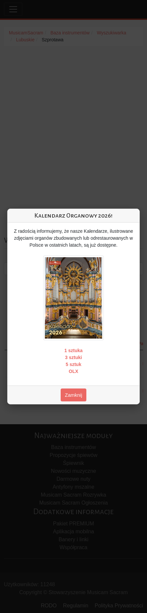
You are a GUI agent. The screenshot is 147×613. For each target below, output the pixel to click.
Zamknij (73, 395)
